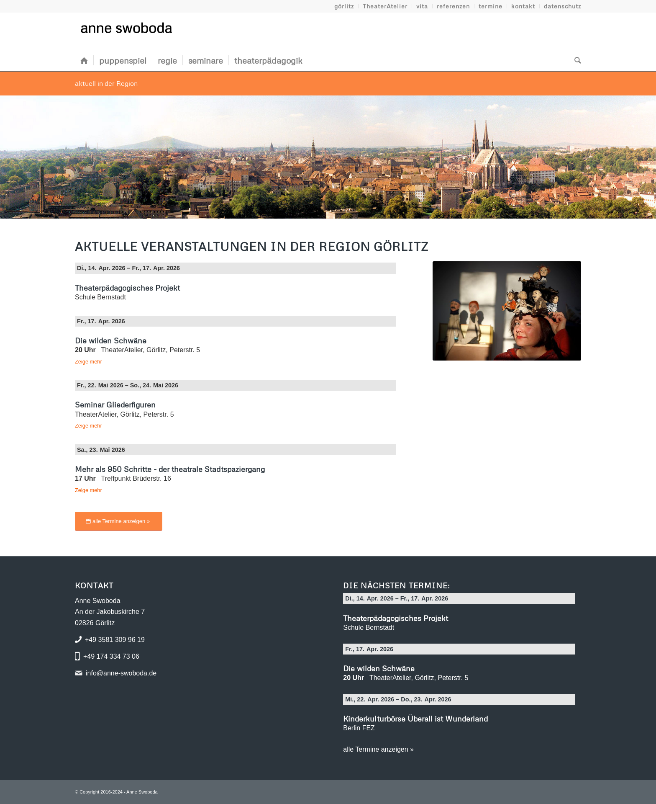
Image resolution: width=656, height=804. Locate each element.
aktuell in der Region (106, 83)
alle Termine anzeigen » (378, 749)
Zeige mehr (88, 361)
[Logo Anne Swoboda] (126, 31)
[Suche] (575, 60)
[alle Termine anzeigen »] (118, 521)
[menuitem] (344, 6)
